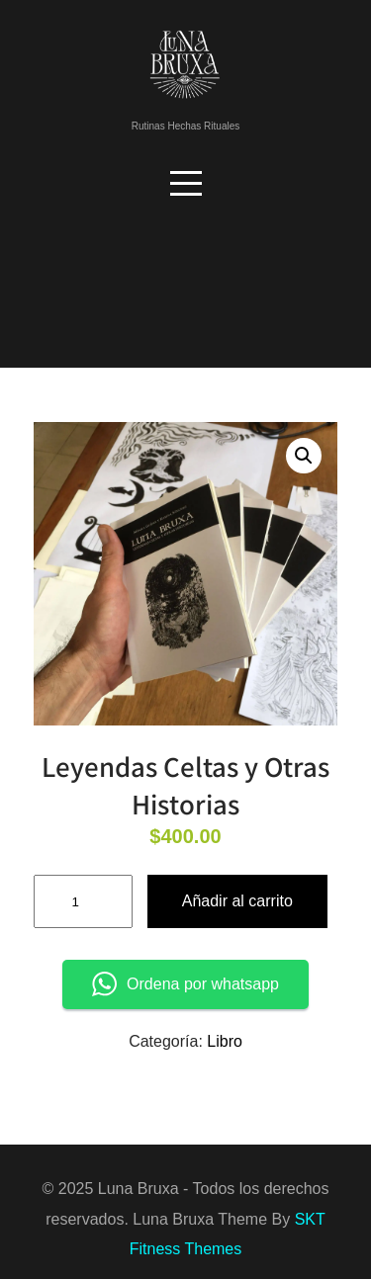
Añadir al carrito (237, 901)
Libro (224, 1041)
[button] (304, 455)
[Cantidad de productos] (83, 901)
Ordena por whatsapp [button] (185, 984)
